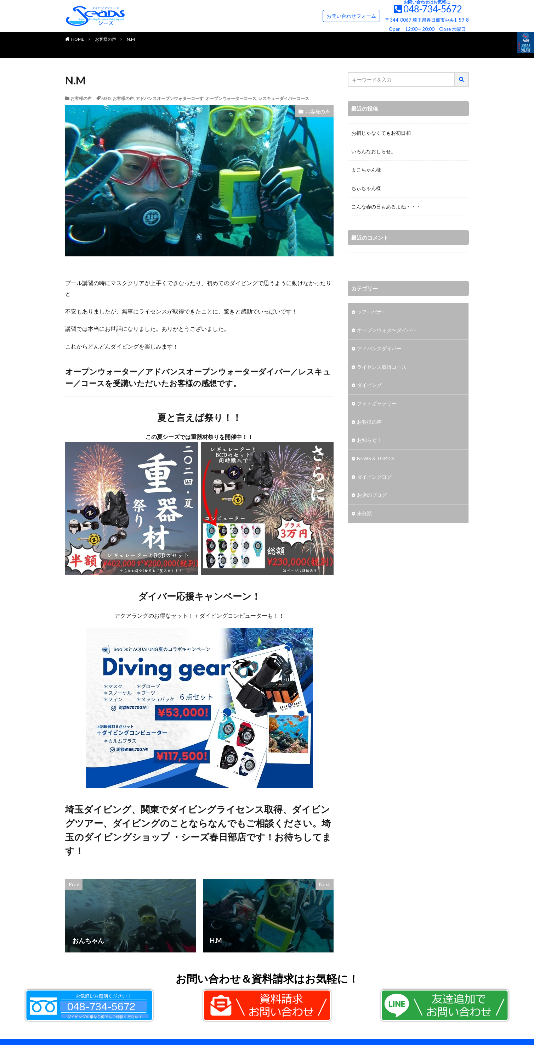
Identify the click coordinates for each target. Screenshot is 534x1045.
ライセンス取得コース (382, 368)
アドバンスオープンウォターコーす (170, 98)
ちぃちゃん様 (366, 188)
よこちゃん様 (366, 170)
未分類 (364, 515)
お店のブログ (372, 497)
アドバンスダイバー (379, 349)
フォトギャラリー (377, 404)
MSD (106, 98)
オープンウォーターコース (230, 98)
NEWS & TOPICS (376, 460)
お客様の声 (105, 39)
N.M (131, 39)
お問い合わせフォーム (351, 16)
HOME (77, 39)
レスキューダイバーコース (283, 98)
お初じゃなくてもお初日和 (381, 133)
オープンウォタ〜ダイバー (386, 331)
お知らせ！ (369, 441)
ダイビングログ (374, 478)
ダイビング (369, 386)
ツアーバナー (372, 312)
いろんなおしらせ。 (373, 151)
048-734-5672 (432, 9)
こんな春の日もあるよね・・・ (386, 207)
